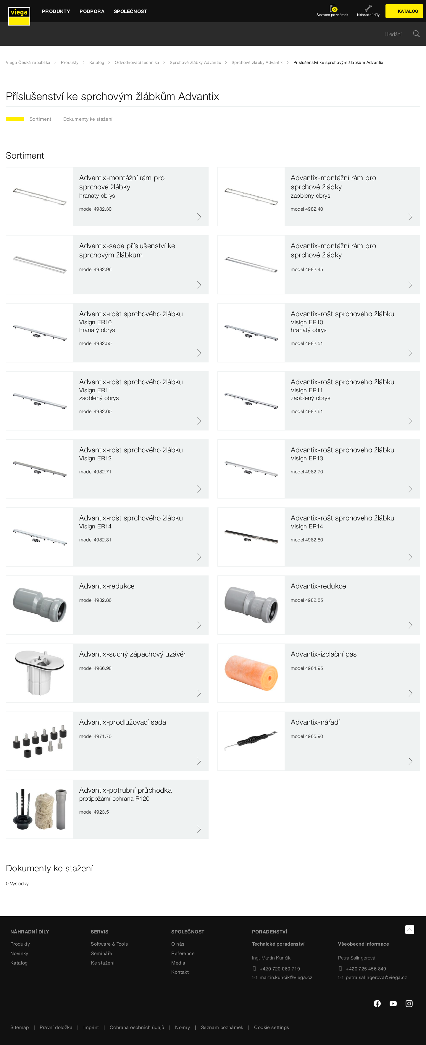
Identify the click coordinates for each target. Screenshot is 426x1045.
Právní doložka (56, 1027)
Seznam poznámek (222, 1027)
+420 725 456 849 (362, 969)
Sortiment (40, 119)
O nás (177, 944)
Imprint (91, 1027)
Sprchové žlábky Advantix (195, 62)
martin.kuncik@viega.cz (282, 977)
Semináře (101, 953)
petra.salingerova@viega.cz (372, 977)
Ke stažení (102, 963)
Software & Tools (109, 944)
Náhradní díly (29, 932)
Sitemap (19, 1027)
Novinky (19, 953)
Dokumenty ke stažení (88, 119)
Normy (182, 1027)
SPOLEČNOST (187, 932)
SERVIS (99, 932)
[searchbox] (208, 34)
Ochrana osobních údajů (137, 1027)
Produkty (69, 62)
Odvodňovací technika (137, 62)
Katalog (96, 62)
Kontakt (180, 972)
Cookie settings (271, 1027)
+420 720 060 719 (276, 969)
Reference (183, 953)
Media (178, 963)
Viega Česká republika (28, 62)
